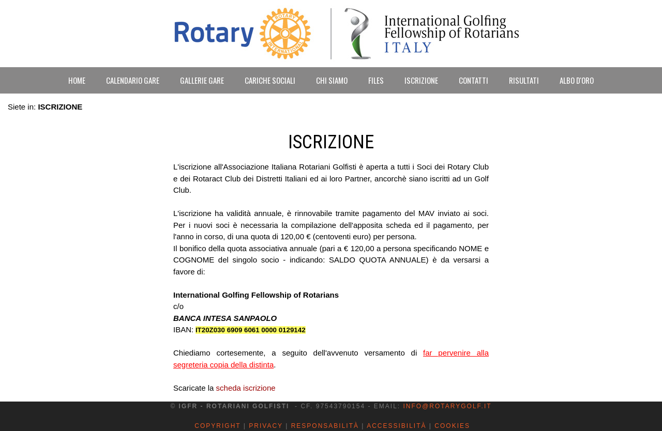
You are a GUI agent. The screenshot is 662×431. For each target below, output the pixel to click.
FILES (376, 80)
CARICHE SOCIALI (270, 80)
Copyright (217, 425)
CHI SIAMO (332, 80)
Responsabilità (325, 425)
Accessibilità (396, 425)
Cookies (452, 425)
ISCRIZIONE (421, 80)
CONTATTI (473, 80)
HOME (76, 80)
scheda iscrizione (246, 387)
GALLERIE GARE (202, 80)
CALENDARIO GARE (132, 80)
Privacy (266, 425)
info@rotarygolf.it (447, 406)
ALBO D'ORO (577, 80)
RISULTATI (524, 80)
